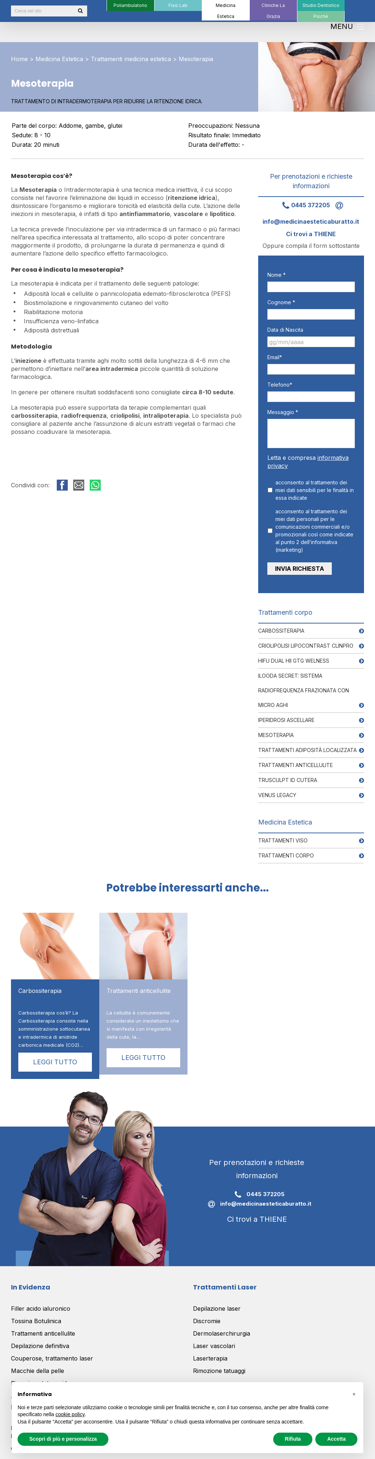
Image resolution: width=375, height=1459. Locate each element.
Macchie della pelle (37, 1365)
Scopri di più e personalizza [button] (63, 1439)
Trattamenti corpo (286, 850)
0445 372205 (303, 205)
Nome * (276, 275)
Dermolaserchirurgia (221, 1328)
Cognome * (281, 302)
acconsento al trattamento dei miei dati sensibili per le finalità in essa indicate (314, 490)
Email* (274, 357)
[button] (354, 1394)
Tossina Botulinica (36, 1316)
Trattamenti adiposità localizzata (307, 744)
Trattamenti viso (283, 835)
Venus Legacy (277, 789)
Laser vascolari (214, 1340)
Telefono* (279, 385)
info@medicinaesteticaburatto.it (257, 1199)
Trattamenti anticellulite (295, 759)
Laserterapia (210, 1353)
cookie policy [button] (70, 1414)
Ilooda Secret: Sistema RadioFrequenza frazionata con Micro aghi (303, 685)
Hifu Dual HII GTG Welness (293, 655)
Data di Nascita (285, 330)
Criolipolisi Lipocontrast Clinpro (305, 640)
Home (19, 59)
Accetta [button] (336, 1439)
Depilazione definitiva (40, 1340)
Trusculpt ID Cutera (287, 774)
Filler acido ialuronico (40, 1303)
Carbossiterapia (281, 625)
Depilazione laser (217, 1303)
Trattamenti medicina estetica (131, 59)
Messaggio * (282, 412)
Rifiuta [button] (293, 1439)
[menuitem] (130, 5)
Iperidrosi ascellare (286, 714)
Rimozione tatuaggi (219, 1365)
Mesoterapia (276, 729)
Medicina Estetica (59, 59)
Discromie (206, 1316)
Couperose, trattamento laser (52, 1353)
